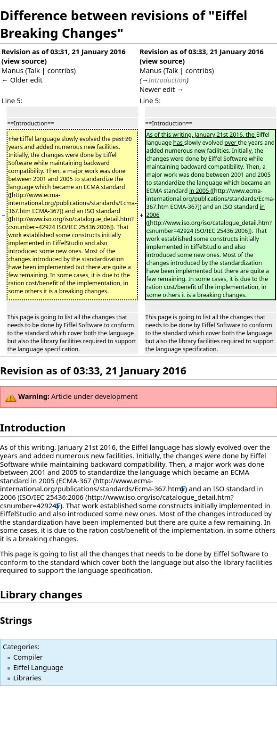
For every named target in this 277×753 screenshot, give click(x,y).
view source (24, 61)
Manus (12, 70)
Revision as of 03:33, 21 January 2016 (201, 51)
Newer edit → (161, 89)
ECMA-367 (74, 480)
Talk (33, 70)
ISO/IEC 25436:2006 (51, 497)
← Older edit (21, 79)
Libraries (27, 677)
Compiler (28, 657)
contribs (60, 70)
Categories (20, 646)
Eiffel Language (38, 667)
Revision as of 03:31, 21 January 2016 (63, 51)
